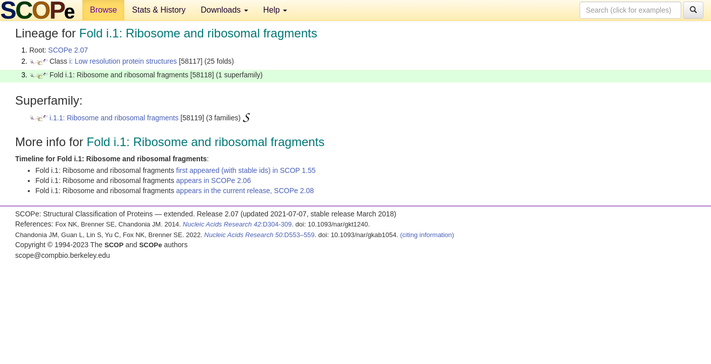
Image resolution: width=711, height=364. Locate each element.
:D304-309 (237, 224)
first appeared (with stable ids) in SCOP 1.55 (246, 170)
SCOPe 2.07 (68, 50)
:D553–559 (259, 235)
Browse (103, 10)
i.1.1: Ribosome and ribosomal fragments (114, 118)
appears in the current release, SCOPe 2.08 (245, 191)
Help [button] (275, 10)
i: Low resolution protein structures (123, 61)
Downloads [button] (224, 10)
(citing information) (427, 235)
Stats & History (158, 10)
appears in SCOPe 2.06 (213, 180)
